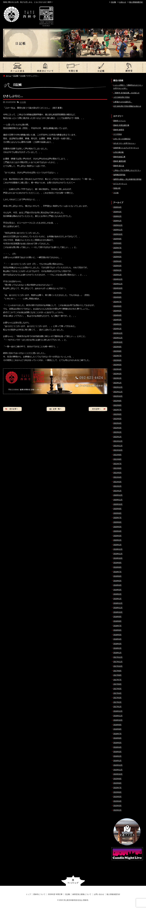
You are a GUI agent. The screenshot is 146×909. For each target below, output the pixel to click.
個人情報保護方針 (136, 2)
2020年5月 (117, 527)
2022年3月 (117, 428)
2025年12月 (117, 225)
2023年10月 (117, 342)
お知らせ (122, 2)
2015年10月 (117, 774)
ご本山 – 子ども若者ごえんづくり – (127, 170)
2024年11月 (117, 284)
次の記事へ (98, 409)
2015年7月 (117, 788)
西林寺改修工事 (119, 157)
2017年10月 (117, 666)
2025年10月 (117, 234)
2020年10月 (117, 504)
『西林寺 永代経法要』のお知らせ (126, 93)
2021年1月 (117, 491)
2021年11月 (117, 446)
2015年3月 (117, 806)
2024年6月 (117, 306)
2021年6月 (117, 468)
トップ (17, 67)
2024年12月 (117, 279)
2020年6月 (117, 522)
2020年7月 (117, 518)
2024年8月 (117, 297)
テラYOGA (117, 134)
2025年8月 (117, 243)
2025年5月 (117, 257)
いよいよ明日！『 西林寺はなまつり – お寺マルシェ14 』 (128, 86)
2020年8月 (117, 513)
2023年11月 (117, 338)
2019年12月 (117, 549)
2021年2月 (117, 486)
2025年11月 (117, 230)
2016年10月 (117, 720)
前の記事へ (12, 409)
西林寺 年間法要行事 (121, 125)
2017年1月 (117, 707)
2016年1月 (117, 761)
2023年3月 (117, 374)
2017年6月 (117, 684)
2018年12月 (117, 603)
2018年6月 (117, 630)
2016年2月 (117, 756)
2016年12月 (117, 711)
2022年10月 (117, 396)
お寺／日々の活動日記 (121, 139)
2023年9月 (117, 347)
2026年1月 (117, 221)
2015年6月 (117, 792)
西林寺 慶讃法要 (119, 161)
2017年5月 (117, 689)
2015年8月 (117, 783)
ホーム (8, 76)
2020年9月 (117, 509)
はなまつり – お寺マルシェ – (124, 143)
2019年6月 (117, 576)
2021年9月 (117, 455)
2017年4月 (117, 693)
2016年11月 (117, 716)
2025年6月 (117, 252)
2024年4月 (117, 315)
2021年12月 (117, 441)
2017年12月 (117, 657)
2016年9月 (117, 725)
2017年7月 (117, 680)
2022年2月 (117, 432)
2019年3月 (117, 590)
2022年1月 (117, 437)
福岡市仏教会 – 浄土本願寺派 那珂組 (127, 179)
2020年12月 (117, 495)
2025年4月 (117, 261)
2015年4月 (117, 801)
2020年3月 (117, 536)
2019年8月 (117, 567)
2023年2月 (117, 378)
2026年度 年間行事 (73, 67)
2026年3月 (117, 212)
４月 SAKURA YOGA (121, 97)
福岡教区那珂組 (119, 175)
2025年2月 (117, 270)
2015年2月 (117, 810)
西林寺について (45, 67)
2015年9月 (117, 779)
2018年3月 (117, 644)
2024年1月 (117, 329)
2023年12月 (117, 333)
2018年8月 (117, 621)
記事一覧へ (56, 409)
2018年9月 (117, 617)
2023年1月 (117, 383)
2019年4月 (117, 585)
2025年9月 (117, 239)
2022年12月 (117, 387)
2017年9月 (117, 671)
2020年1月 (117, 545)
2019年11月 (117, 554)
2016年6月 (117, 738)
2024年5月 (117, 311)
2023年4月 (117, 369)
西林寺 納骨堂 (118, 130)
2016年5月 (117, 743)
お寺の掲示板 (118, 152)
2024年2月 (117, 324)
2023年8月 (117, 351)
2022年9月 (117, 401)
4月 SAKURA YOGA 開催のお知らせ (127, 106)
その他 (22, 76)
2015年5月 (117, 797)
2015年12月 (117, 765)
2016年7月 (117, 734)
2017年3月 (117, 698)
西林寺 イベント (119, 121)
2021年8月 (117, 459)
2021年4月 (117, 477)
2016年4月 (117, 747)
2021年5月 (117, 473)
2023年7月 (117, 356)
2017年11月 (117, 662)
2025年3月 (117, 266)
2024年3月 (117, 320)
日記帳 (113, 2)
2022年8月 (117, 405)
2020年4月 (117, 531)
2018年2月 (117, 648)
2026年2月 (117, 216)
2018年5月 (117, 635)
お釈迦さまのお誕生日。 (122, 102)
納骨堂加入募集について (129, 67)
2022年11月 (117, 392)
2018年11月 (117, 608)
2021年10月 (117, 450)
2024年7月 (117, 302)
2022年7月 (117, 410)
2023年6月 (117, 360)
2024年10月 (117, 288)
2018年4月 (117, 639)
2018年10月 (117, 612)
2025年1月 (117, 275)
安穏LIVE (116, 188)
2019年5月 (117, 581)
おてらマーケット (120, 184)
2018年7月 (117, 626)
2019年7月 (117, 572)
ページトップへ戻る (73, 880)
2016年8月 (117, 729)
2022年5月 (117, 419)
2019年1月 (117, 599)
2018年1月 (117, 653)
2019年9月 (117, 563)
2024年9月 (117, 293)
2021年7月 (117, 464)
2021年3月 (117, 482)
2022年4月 (117, 423)
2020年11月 (117, 500)
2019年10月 (117, 558)
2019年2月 (117, 594)
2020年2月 (117, 540)
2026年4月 (117, 207)
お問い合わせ (99, 894)
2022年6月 (117, 414)
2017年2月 (117, 702)
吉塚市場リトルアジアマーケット (126, 148)
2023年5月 (117, 365)
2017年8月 (117, 675)
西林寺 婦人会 (118, 166)
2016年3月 (117, 752)
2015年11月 (117, 770)
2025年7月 (117, 248)
